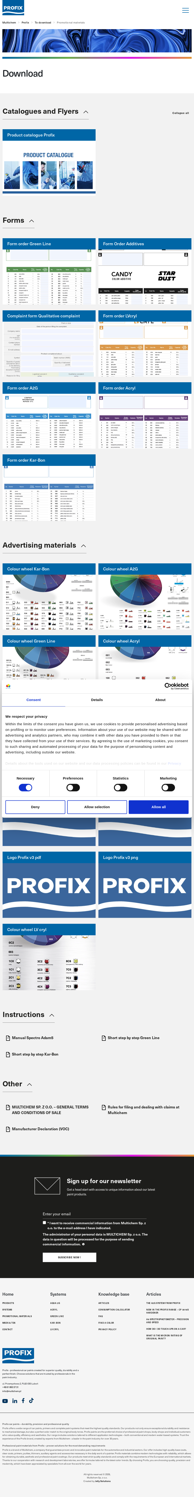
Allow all (158, 807)
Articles (103, 1303)
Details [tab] (97, 700)
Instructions (23, 1014)
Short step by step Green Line (130, 1038)
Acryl (54, 1309)
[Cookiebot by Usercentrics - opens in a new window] (168, 686)
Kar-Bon (55, 1322)
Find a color (106, 1322)
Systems (7, 1309)
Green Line (57, 1316)
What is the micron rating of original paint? (164, 1337)
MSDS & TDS (9, 1322)
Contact (7, 1329)
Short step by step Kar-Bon (32, 1054)
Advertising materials (39, 544)
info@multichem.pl (11, 1391)
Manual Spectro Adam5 (30, 1038)
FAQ (100, 1316)
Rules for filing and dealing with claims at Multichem (140, 1109)
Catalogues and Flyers (40, 110)
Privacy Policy (107, 1329)
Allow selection (97, 807)
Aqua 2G (55, 1303)
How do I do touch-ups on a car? (166, 1328)
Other (12, 1083)
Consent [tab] (34, 700)
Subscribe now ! (69, 1257)
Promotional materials (17, 1316)
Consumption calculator (114, 1309)
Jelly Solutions (103, 1481)
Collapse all (180, 113)
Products (8, 1303)
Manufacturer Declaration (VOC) (37, 1129)
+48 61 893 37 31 (10, 1387)
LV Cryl (54, 1329)
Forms (13, 219)
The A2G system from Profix (163, 1303)
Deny (35, 807)
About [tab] (160, 700)
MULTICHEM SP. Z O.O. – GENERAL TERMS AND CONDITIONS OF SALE (47, 1109)
